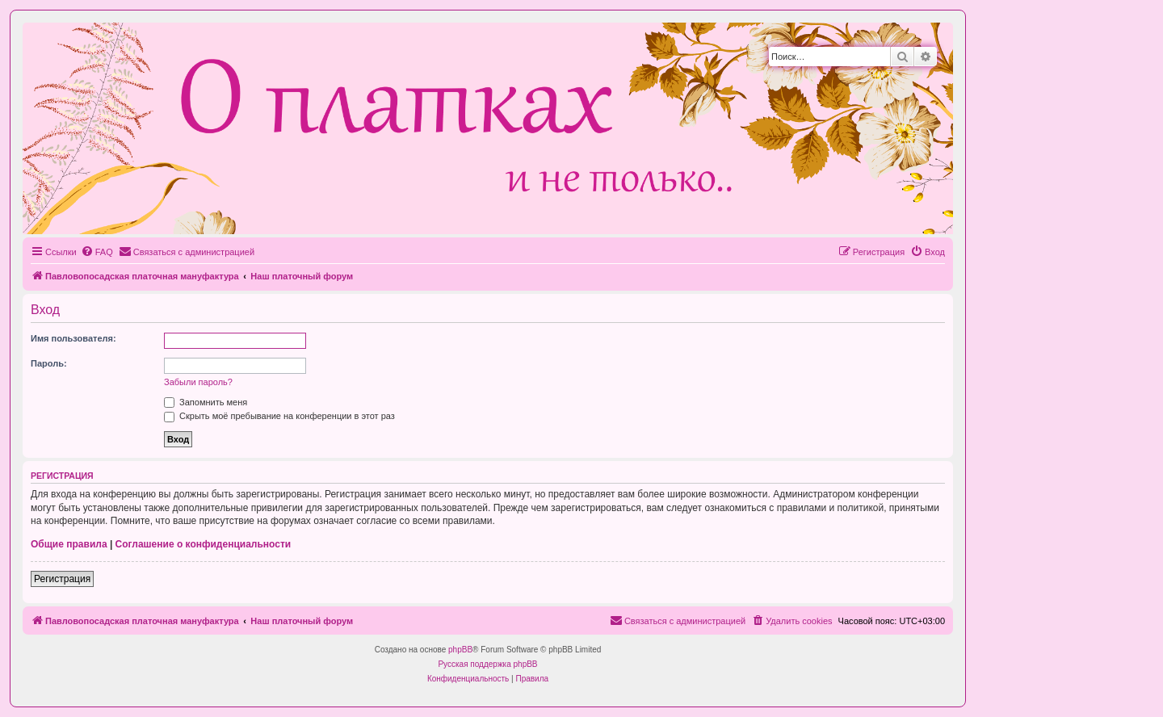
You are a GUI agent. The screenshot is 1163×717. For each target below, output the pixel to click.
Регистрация (62, 579)
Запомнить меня (205, 402)
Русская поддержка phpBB (487, 664)
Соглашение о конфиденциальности (203, 544)
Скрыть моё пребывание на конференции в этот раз (279, 416)
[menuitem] (97, 252)
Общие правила (69, 544)
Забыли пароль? (198, 382)
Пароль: (49, 363)
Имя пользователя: (73, 338)
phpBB (460, 649)
